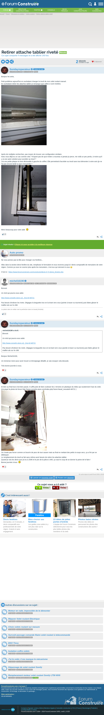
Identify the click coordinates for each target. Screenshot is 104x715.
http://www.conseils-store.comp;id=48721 (17, 298)
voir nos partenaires (6, 696)
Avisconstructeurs (80, 10)
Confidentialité (25, 710)
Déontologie (86, 708)
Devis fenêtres (10, 519)
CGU (73, 708)
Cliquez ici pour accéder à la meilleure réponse (33, 244)
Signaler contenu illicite (35, 708)
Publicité (94, 708)
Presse (79, 708)
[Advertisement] (52, 568)
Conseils (51, 10)
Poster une (64, 478)
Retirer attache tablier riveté (30, 52)
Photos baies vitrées (88, 519)
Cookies (34, 710)
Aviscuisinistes (96, 10)
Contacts (24, 708)
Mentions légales (49, 708)
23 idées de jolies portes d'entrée (61, 520)
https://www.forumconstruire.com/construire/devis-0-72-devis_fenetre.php (35, 272)
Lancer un (41, 478)
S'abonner (97, 62)
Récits (22, 10)
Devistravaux (64, 10)
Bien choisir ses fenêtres (36, 520)
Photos (37, 10)
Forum (5, 10)
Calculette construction (63, 708)
